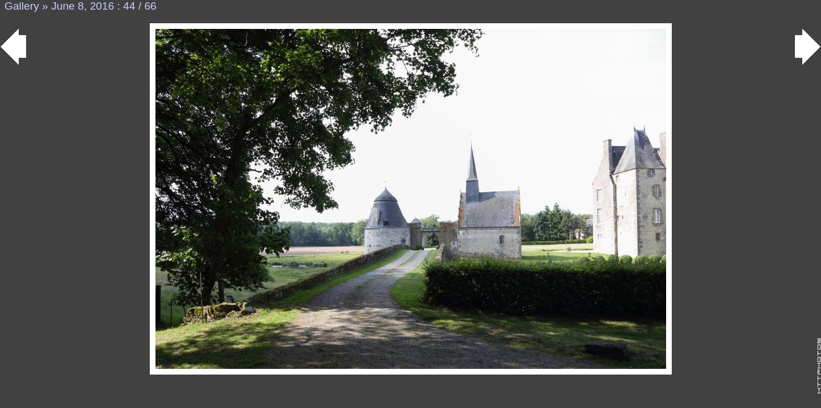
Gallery (22, 6)
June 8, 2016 (82, 6)
